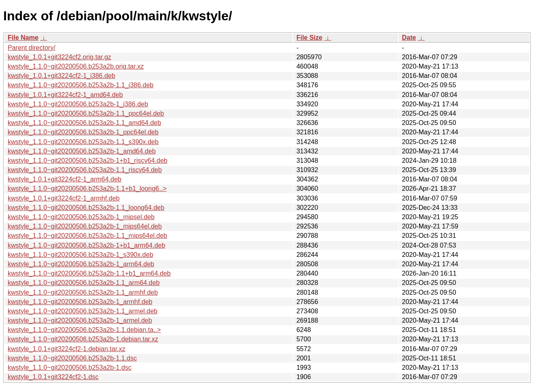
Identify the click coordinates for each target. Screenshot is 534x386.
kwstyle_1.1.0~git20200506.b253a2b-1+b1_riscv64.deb (87, 160)
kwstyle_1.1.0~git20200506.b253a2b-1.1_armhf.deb (83, 292)
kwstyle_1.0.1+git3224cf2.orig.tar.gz (59, 57)
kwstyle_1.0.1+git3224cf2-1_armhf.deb (63, 198)
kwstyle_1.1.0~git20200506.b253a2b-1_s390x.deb (80, 254)
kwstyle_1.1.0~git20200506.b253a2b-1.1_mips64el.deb (87, 235)
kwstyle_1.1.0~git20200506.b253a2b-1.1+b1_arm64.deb (89, 273)
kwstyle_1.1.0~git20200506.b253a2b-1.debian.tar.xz (83, 339)
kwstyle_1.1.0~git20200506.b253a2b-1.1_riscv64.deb (85, 169)
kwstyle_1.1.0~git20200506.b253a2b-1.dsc (70, 367)
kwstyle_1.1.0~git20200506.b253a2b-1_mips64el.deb (85, 226)
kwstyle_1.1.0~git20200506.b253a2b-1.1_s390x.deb (83, 141)
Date (409, 37)
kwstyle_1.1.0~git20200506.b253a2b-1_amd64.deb (82, 151)
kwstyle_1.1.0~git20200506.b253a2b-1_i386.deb (78, 104)
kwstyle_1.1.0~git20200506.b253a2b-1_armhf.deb (80, 301)
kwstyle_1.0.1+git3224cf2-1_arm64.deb (64, 179)
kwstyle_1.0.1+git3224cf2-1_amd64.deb (65, 94)
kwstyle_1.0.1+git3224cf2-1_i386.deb (61, 75)
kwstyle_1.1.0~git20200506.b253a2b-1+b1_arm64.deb (86, 245)
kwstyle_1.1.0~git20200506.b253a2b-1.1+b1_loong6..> (87, 188)
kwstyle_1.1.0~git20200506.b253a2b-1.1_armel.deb (83, 311)
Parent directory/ (31, 47)
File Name (23, 37)
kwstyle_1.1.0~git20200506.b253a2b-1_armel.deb (80, 320)
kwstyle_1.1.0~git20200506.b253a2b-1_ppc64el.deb (83, 132)
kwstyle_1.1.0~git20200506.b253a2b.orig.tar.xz (76, 66)
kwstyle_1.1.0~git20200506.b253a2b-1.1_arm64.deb (84, 282)
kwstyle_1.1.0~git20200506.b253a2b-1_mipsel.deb (81, 216)
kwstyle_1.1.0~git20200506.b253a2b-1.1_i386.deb (80, 85)
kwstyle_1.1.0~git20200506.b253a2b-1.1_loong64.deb (86, 207)
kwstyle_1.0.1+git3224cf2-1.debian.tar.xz (66, 348)
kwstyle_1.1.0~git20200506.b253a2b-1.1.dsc (72, 358)
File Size (309, 37)
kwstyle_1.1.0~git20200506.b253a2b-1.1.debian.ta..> (84, 329)
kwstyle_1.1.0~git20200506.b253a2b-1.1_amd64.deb (84, 122)
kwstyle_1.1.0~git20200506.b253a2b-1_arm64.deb (81, 264)
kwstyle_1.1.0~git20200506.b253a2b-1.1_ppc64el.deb (86, 113)
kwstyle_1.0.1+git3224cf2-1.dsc (53, 376)
